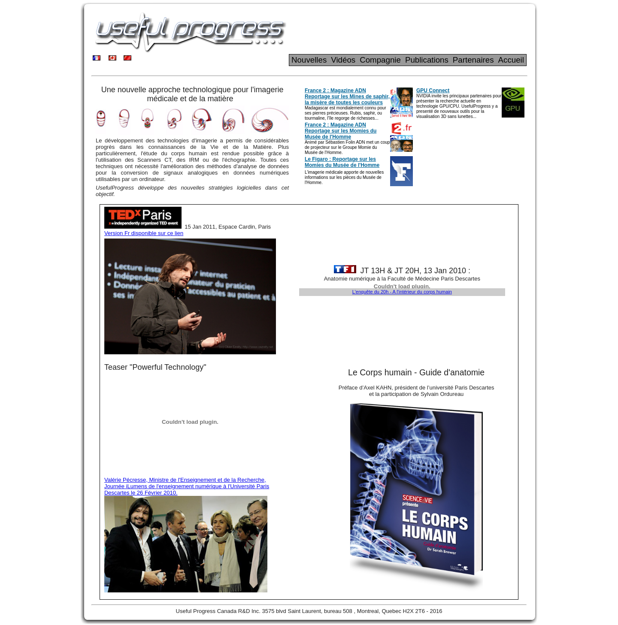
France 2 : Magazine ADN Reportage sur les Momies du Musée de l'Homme (340, 131)
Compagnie (380, 59)
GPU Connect (432, 91)
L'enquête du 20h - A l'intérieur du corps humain (402, 291)
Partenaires (473, 59)
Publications (426, 59)
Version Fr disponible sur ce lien (143, 233)
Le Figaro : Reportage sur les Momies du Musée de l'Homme (342, 162)
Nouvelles (309, 59)
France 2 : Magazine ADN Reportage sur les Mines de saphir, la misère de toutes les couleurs (347, 97)
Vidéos (343, 59)
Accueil (511, 59)
